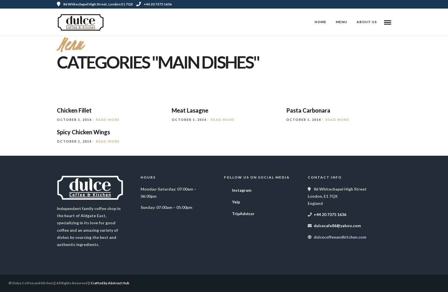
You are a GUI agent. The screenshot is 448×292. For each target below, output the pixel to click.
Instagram (237, 189)
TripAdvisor (239, 212)
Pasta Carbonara (308, 110)
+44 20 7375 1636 (154, 4)
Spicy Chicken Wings (83, 132)
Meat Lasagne (190, 110)
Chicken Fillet (74, 110)
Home (320, 22)
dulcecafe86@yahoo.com (337, 225)
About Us (367, 22)
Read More (108, 119)
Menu (341, 22)
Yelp (232, 201)
